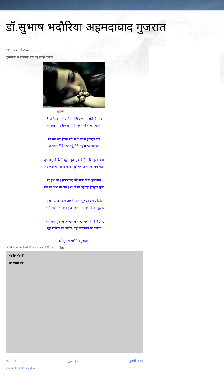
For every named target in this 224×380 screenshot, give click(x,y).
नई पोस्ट (11, 361)
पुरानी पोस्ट (136, 361)
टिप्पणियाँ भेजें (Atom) (26, 368)
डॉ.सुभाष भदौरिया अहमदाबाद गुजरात (86, 27)
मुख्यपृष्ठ (72, 361)
